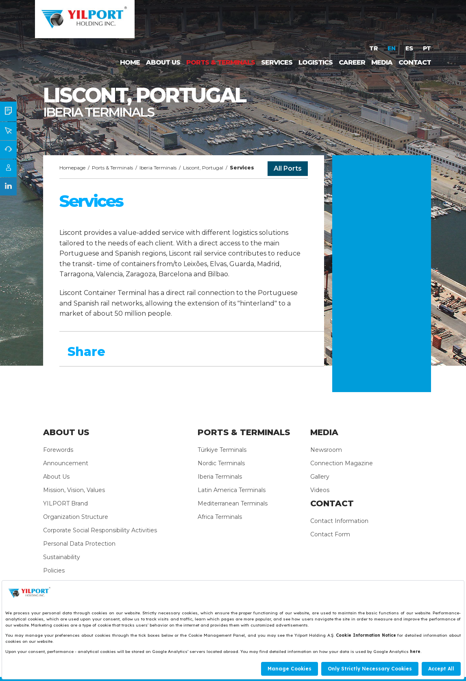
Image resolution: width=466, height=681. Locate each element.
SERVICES (276, 62)
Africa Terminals (220, 517)
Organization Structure (75, 517)
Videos (319, 490)
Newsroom (326, 449)
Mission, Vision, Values (74, 490)
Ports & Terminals (112, 168)
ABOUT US (163, 62)
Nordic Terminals (221, 463)
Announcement (65, 463)
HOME (130, 62)
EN (392, 48)
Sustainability (61, 557)
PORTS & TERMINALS (220, 62)
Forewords (58, 449)
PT (427, 48)
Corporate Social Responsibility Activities (100, 530)
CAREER (352, 62)
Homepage (72, 168)
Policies (54, 570)
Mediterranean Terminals (233, 503)
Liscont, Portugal (203, 168)
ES (410, 48)
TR (374, 48)
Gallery (319, 476)
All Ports (288, 168)
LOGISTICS (315, 62)
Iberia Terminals (157, 168)
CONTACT (414, 62)
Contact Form (330, 534)
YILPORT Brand (65, 503)
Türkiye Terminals (222, 449)
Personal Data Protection (79, 543)
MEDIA (381, 62)
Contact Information (339, 521)
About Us (56, 476)
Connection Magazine (341, 463)
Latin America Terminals (232, 490)
